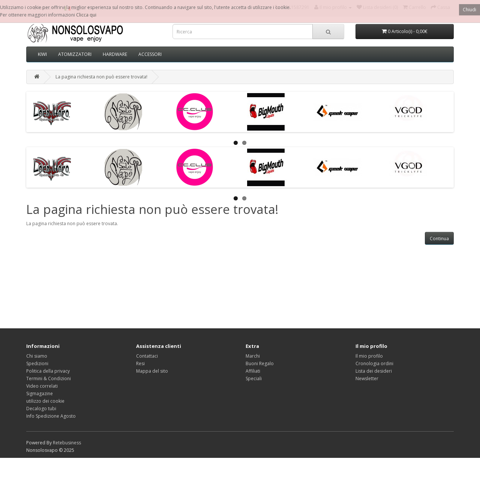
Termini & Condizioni (48, 378)
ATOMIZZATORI (75, 54)
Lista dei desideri (374, 371)
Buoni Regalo (260, 363)
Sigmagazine (39, 393)
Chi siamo (36, 356)
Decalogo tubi (41, 408)
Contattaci (147, 356)
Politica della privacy (48, 371)
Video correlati (42, 386)
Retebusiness (67, 442)
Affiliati (253, 371)
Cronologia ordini (374, 363)
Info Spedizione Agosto (51, 416)
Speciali (254, 378)
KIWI (42, 54)
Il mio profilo (369, 356)
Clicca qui (86, 15)
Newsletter (367, 378)
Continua (439, 238)
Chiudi (469, 9)
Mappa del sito (152, 371)
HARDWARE (115, 54)
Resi (140, 363)
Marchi (253, 356)
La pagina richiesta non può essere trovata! (101, 77)
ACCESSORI (150, 54)
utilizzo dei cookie (45, 401)
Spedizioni (37, 363)
